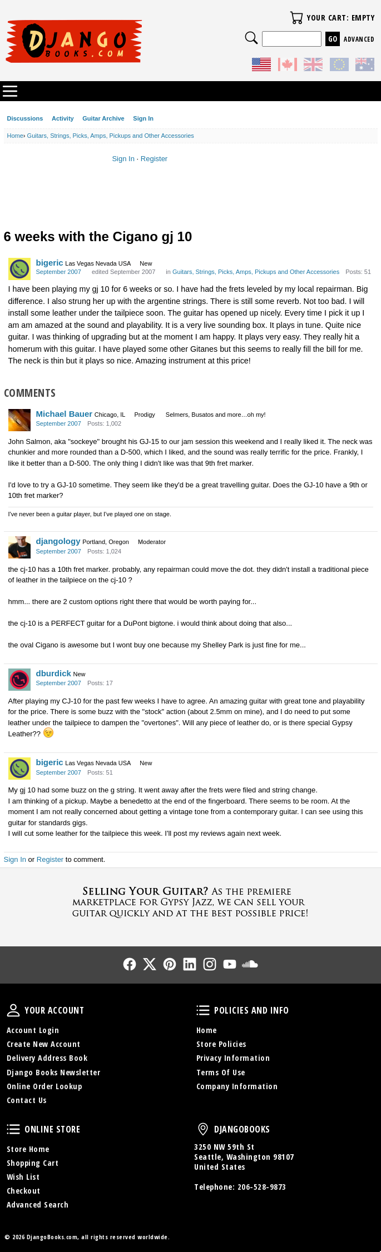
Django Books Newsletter (54, 1072)
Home (206, 1030)
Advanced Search (38, 1204)
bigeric (49, 262)
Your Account (13, 1010)
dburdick (53, 673)
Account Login (33, 1030)
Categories (10, 91)
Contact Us (27, 1100)
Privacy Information (233, 1058)
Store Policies (221, 1044)
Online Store (13, 1129)
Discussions (25, 118)
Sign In (143, 118)
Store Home (28, 1149)
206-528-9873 (261, 1186)
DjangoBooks (203, 1129)
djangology (58, 541)
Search (251, 38)
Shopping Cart (33, 1163)
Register (154, 158)
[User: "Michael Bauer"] (19, 420)
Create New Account (44, 1044)
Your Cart (296, 18)
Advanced (359, 39)
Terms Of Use (220, 1072)
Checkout (24, 1190)
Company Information (237, 1086)
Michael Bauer (64, 413)
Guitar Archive (103, 118)
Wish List (23, 1176)
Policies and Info (203, 1010)
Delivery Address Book (47, 1058)
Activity (63, 118)
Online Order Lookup (44, 1086)
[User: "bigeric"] (19, 269)
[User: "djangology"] (19, 547)
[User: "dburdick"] (19, 680)
